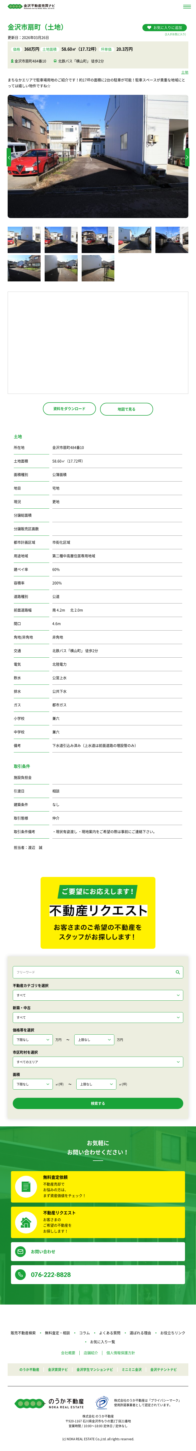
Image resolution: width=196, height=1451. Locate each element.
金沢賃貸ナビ (55, 1370)
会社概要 (68, 1354)
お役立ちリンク (172, 1334)
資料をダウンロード (69, 409)
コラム (84, 1334)
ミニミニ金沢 (133, 1370)
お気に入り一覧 (102, 1343)
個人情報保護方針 (120, 1354)
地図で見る (127, 409)
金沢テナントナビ (167, 1370)
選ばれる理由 (140, 1334)
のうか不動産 (25, 1370)
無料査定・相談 (57, 1334)
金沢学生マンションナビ (94, 1370)
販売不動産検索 (23, 1334)
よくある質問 (109, 1334)
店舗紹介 (91, 1354)
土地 (184, 72)
